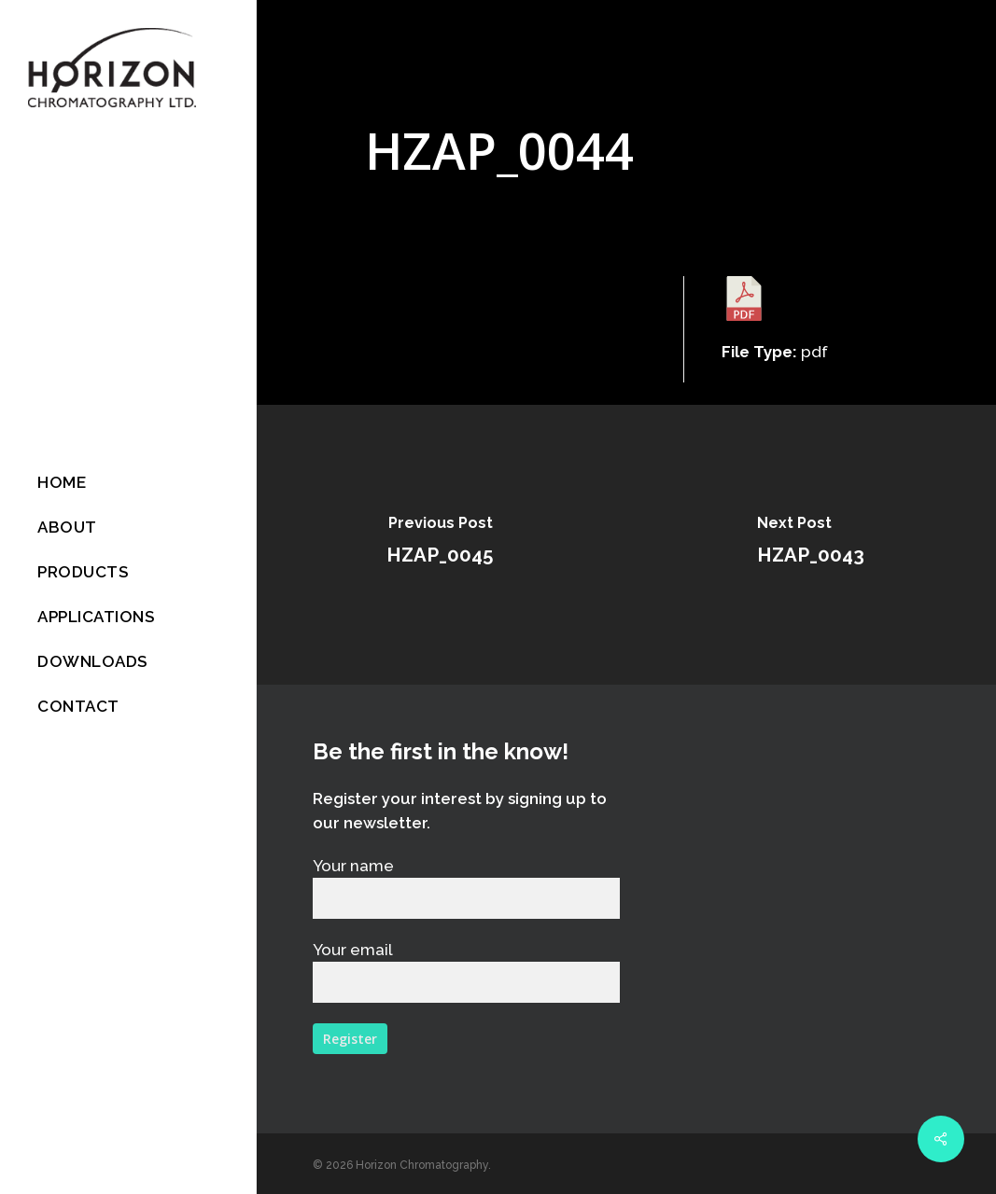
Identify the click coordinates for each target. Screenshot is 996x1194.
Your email (466, 971)
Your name (466, 887)
